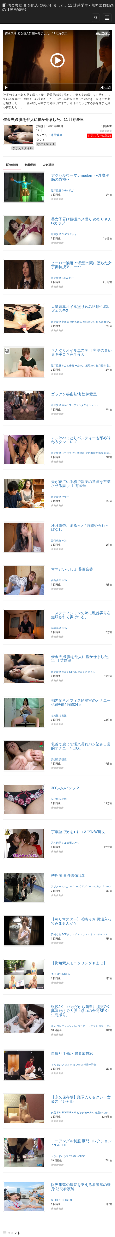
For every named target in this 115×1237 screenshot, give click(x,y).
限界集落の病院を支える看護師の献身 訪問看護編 (81, 1187)
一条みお (80, 365)
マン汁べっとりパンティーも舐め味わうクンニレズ (81, 440)
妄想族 (65, 321)
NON (64, 540)
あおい (60, 1064)
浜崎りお (56, 934)
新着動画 (30, 165)
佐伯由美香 (91, 453)
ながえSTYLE (46, 144)
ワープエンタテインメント (83, 405)
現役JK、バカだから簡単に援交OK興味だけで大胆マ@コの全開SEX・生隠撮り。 (81, 1011)
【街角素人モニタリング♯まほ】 (79, 963)
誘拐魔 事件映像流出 (68, 875)
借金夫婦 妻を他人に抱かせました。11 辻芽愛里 (81, 659)
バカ (74, 1026)
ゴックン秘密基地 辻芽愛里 (74, 394)
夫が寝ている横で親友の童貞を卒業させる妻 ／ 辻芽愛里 (81, 484)
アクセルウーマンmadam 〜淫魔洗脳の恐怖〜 (80, 177)
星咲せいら (89, 321)
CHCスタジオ (69, 234)
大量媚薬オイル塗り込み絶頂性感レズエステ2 (81, 309)
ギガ (70, 190)
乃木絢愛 (56, 842)
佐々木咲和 (78, 453)
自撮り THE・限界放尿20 (72, 1053)
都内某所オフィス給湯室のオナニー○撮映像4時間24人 (81, 702)
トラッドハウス (59, 1156)
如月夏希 (101, 365)
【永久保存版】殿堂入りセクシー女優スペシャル (81, 1099)
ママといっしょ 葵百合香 (72, 569)
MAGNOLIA (63, 974)
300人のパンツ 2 (65, 788)
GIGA (65, 190)
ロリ (100, 1026)
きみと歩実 (68, 365)
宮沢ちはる (76, 321)
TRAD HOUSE (77, 1156)
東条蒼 (99, 321)
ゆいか (76, 1064)
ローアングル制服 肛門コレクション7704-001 (81, 1143)
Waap (65, 405)
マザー (65, 496)
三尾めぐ (90, 365)
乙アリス (67, 453)
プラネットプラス (88, 1026)
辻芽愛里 (56, 135)
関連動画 (12, 165)
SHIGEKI (56, 1200)
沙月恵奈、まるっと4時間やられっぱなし (80, 527)
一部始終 (109, 1026)
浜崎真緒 (56, 628)
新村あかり (73, 842)
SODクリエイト (70, 934)
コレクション (64, 1026)
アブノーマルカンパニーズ (66, 886)
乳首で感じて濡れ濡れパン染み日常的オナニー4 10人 (81, 746)
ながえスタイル (22, 148)
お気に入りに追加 (99, 135)
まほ (53, 974)
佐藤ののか (101, 1112)
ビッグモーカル (85, 1112)
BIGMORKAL (69, 1112)
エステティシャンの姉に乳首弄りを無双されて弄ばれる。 (81, 615)
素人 (53, 1026)
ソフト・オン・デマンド (93, 934)
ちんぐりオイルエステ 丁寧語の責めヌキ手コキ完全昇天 (81, 352)
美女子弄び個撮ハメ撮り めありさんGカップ (81, 221)
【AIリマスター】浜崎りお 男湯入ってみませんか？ (81, 921)
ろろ (53, 1064)
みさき (68, 1064)
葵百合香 (56, 580)
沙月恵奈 (56, 540)
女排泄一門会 (88, 1064)
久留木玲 (56, 1112)
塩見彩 (102, 453)
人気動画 (48, 165)
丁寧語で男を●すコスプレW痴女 (78, 832)
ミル (64, 842)
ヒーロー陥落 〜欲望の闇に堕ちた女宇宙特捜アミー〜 (81, 265)
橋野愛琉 (109, 321)
